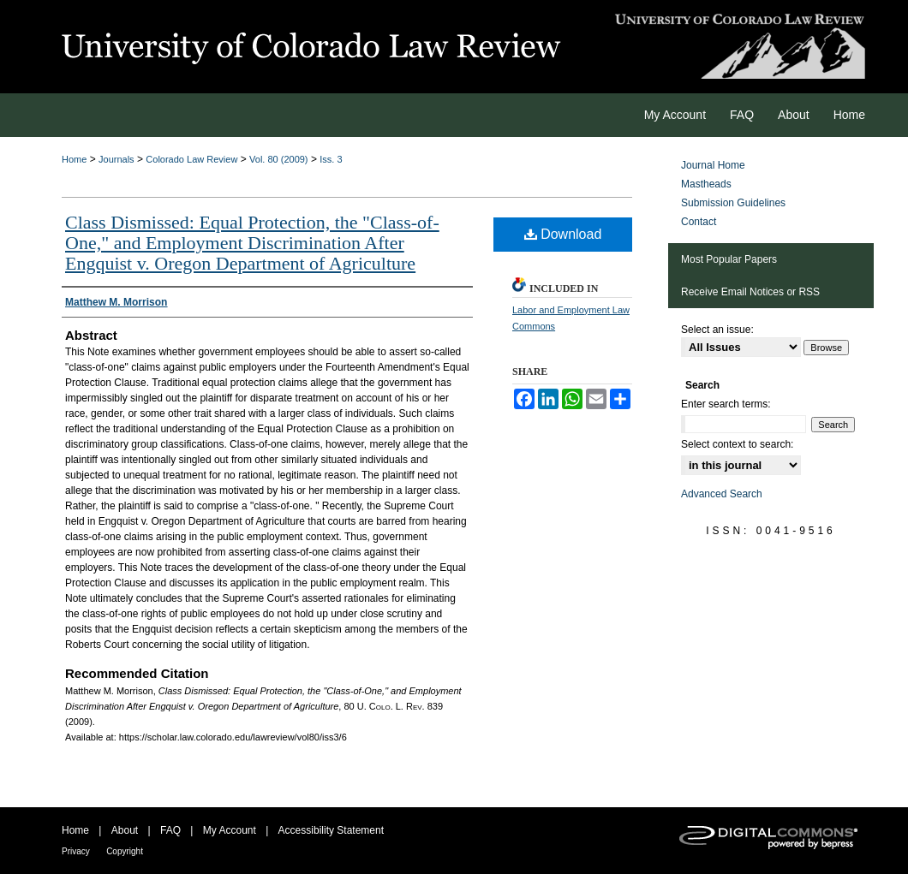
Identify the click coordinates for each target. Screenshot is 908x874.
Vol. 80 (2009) (278, 159)
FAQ (170, 830)
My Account (229, 830)
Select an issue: (717, 330)
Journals (116, 159)
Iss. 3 (331, 159)
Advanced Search (721, 494)
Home (74, 159)
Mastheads (706, 184)
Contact (698, 222)
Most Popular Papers (729, 259)
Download (563, 234)
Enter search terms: (726, 404)
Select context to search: (737, 444)
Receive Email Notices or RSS (750, 292)
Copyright (124, 851)
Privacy (76, 851)
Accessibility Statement (331, 830)
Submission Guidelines (733, 203)
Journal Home (713, 165)
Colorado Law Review (191, 159)
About (124, 830)
